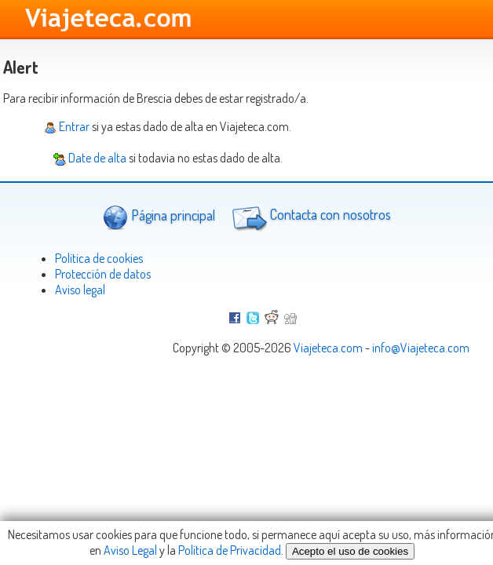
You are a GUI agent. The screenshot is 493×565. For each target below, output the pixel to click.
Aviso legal (80, 289)
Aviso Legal (130, 550)
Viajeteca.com (328, 347)
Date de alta (89, 158)
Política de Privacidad (229, 550)
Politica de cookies (99, 258)
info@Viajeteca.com (420, 347)
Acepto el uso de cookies (350, 551)
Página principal (159, 217)
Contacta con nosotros (309, 216)
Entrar (66, 126)
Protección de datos (103, 274)
